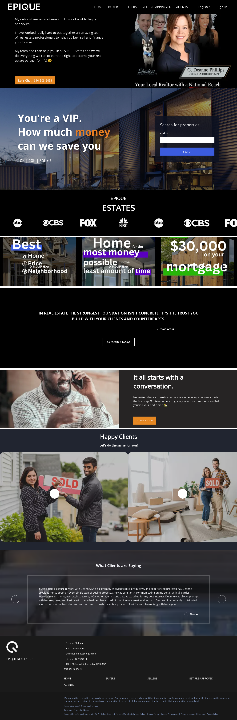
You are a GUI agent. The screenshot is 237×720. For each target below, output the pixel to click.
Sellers (131, 7)
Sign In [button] (222, 7)
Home (98, 7)
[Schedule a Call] (144, 421)
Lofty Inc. (79, 714)
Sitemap (201, 714)
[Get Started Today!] (119, 342)
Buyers (114, 7)
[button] (187, 152)
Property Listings (188, 714)
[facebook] (8, 699)
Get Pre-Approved (156, 7)
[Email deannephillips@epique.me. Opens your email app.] (86, 653)
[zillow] (28, 699)
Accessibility (212, 714)
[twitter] (21, 699)
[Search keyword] (187, 140)
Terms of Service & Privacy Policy (130, 714)
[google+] (47, 699)
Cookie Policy (153, 714)
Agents (182, 7)
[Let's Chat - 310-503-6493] (35, 80)
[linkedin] (15, 699)
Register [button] (204, 7)
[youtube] (40, 699)
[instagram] (34, 699)
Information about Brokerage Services (81, 705)
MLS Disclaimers (73, 668)
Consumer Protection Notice (76, 710)
